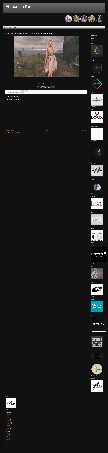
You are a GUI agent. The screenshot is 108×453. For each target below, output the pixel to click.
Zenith (53, 87)
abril (7, 434)
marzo (7, 436)
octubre (7, 425)
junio (7, 431)
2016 (8, 420)
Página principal (7, 27)
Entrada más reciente (10, 130)
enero (7, 439)
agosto (7, 428)
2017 (8, 419)
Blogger (60, 446)
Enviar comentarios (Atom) (15, 132)
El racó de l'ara (19, 6)
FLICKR (93, 40)
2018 (8, 417)
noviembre (8, 423)
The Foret (21, 92)
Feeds (14, 27)
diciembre (8, 422)
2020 (8, 414)
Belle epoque (52, 86)
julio (7, 430)
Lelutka (15, 92)
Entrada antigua (83, 130)
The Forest (47, 86)
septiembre (8, 426)
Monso (52, 83)
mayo (7, 433)
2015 (8, 441)
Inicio (47, 130)
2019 (8, 415)
